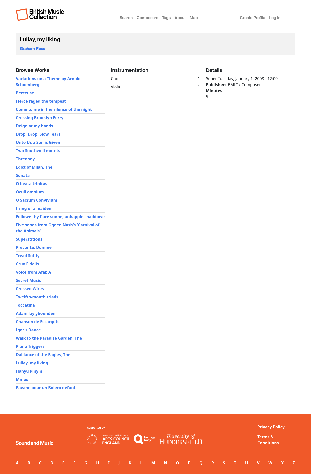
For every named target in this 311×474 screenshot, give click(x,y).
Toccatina (25, 305)
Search (126, 17)
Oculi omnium (30, 192)
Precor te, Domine (34, 247)
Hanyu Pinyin (29, 371)
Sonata (23, 175)
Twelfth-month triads (37, 297)
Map (194, 17)
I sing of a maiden (34, 208)
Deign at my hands (34, 126)
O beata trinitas (31, 183)
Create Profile (252, 17)
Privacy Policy (271, 427)
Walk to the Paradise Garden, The (49, 338)
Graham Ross (32, 48)
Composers (147, 17)
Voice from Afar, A (33, 272)
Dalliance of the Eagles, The (43, 354)
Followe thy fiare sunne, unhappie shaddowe (60, 216)
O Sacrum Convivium (36, 200)
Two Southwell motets (38, 150)
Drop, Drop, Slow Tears (38, 134)
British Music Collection (46, 14)
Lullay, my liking (32, 363)
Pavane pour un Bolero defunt (46, 387)
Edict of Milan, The (34, 167)
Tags (166, 17)
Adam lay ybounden (36, 313)
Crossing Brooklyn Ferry (40, 117)
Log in (274, 17)
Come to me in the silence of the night (54, 109)
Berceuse (25, 93)
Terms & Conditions (268, 440)
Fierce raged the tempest (41, 101)
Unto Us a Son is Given (38, 142)
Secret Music (28, 280)
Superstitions (29, 239)
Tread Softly (28, 255)
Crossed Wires (30, 288)
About (180, 17)
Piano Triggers (30, 346)
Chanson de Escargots (38, 321)
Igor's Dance (28, 330)
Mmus (22, 379)
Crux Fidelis (27, 264)
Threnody (25, 159)
